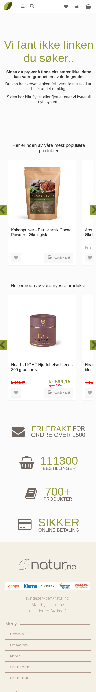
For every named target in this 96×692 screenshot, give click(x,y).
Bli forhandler (19, 605)
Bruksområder (19, 572)
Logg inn (77, 8)
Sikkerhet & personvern (26, 668)
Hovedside (17, 423)
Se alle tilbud (19, 467)
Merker (15, 445)
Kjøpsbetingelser (21, 657)
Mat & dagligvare (21, 492)
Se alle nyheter (20, 456)
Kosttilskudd (18, 514)
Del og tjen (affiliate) (24, 594)
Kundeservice (19, 646)
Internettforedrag (21, 583)
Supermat (17, 503)
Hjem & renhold (20, 536)
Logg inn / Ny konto (23, 624)
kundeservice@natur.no (47, 387)
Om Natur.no (19, 434)
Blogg (14, 561)
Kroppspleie (18, 525)
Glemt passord (20, 635)
